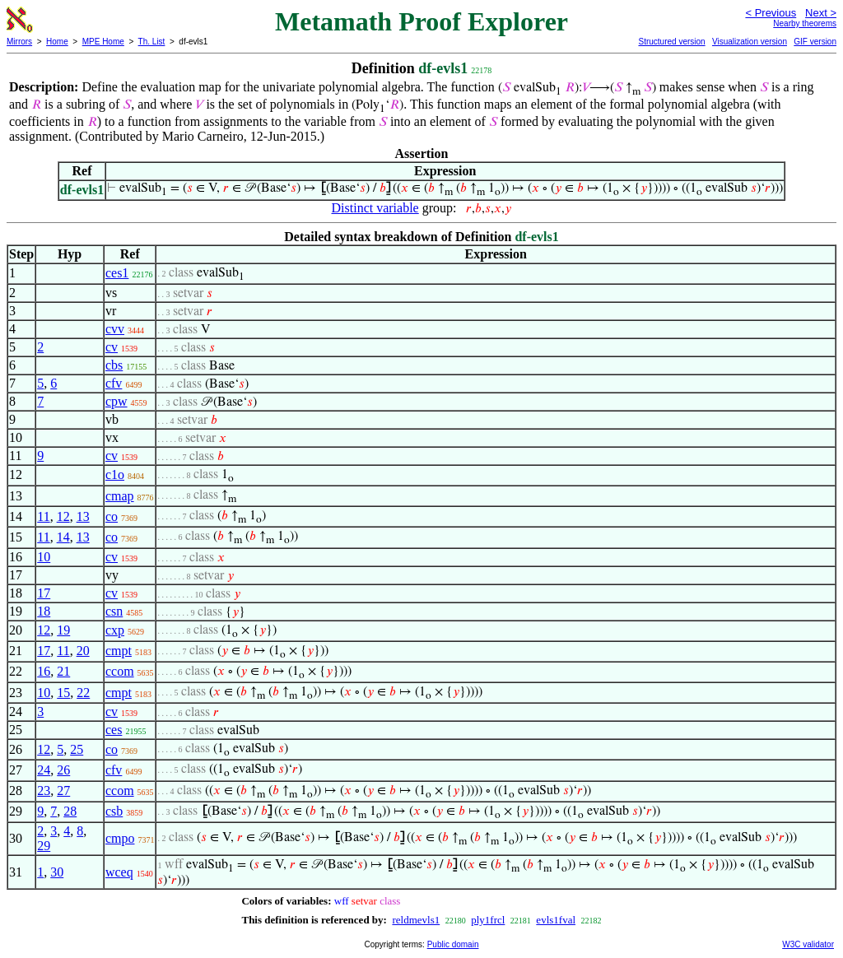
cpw (116, 401)
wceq (119, 872)
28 (70, 811)
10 (43, 557)
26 (63, 770)
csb (114, 811)
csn (114, 611)
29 (43, 846)
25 (76, 749)
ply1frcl (488, 920)
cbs (114, 365)
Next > (820, 13)
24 (43, 770)
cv (111, 347)
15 (63, 693)
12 (63, 516)
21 (63, 671)
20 (83, 651)
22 (83, 693)
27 (63, 791)
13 (83, 516)
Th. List (151, 41)
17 (43, 593)
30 (56, 872)
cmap (119, 496)
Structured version (671, 41)
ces (113, 730)
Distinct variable (375, 208)
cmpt (118, 651)
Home (57, 41)
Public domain (453, 944)
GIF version (815, 41)
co (111, 516)
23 (43, 791)
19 (63, 630)
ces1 (116, 273)
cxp (114, 630)
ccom (119, 671)
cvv (114, 329)
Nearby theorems (804, 23)
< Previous (770, 13)
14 (63, 537)
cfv (113, 383)
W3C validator (808, 944)
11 (43, 516)
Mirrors (19, 41)
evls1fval (555, 920)
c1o (114, 474)
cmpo (120, 838)
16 (43, 671)
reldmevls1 (416, 920)
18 (43, 611)
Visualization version (749, 41)
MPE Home (103, 41)
